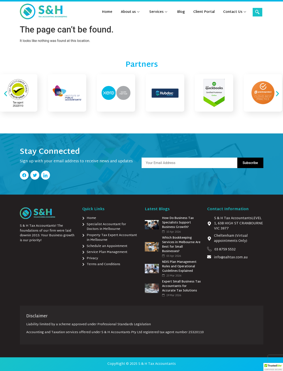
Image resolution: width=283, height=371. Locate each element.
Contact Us (234, 12)
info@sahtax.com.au (231, 257)
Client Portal (204, 12)
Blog (181, 12)
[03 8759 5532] (209, 249)
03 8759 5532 (225, 250)
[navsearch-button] (257, 12)
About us (130, 12)
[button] (5, 93)
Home (107, 12)
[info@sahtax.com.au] (209, 257)
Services (158, 12)
